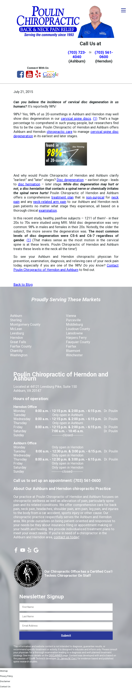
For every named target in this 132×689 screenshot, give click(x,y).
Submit (66, 635)
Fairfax (71, 346)
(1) (95, 119)
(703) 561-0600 (104, 54)
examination (48, 210)
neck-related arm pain (49, 202)
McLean (16, 329)
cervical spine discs (76, 119)
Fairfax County (20, 346)
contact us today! (66, 537)
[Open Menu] (123, 10)
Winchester (74, 355)
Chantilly (16, 351)
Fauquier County (78, 342)
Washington (18, 355)
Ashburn (16, 316)
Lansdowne (74, 333)
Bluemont (73, 351)
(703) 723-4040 (77, 54)
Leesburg (17, 333)
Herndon (16, 338)
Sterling (15, 320)
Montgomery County (25, 324)
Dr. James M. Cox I (66, 658)
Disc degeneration (70, 180)
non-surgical (95, 197)
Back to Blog (23, 285)
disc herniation (29, 184)
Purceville (73, 320)
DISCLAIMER (55, 655)
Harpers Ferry (76, 338)
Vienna (71, 316)
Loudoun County (78, 329)
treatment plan (62, 197)
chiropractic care (59, 132)
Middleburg (74, 324)
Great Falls (18, 342)
